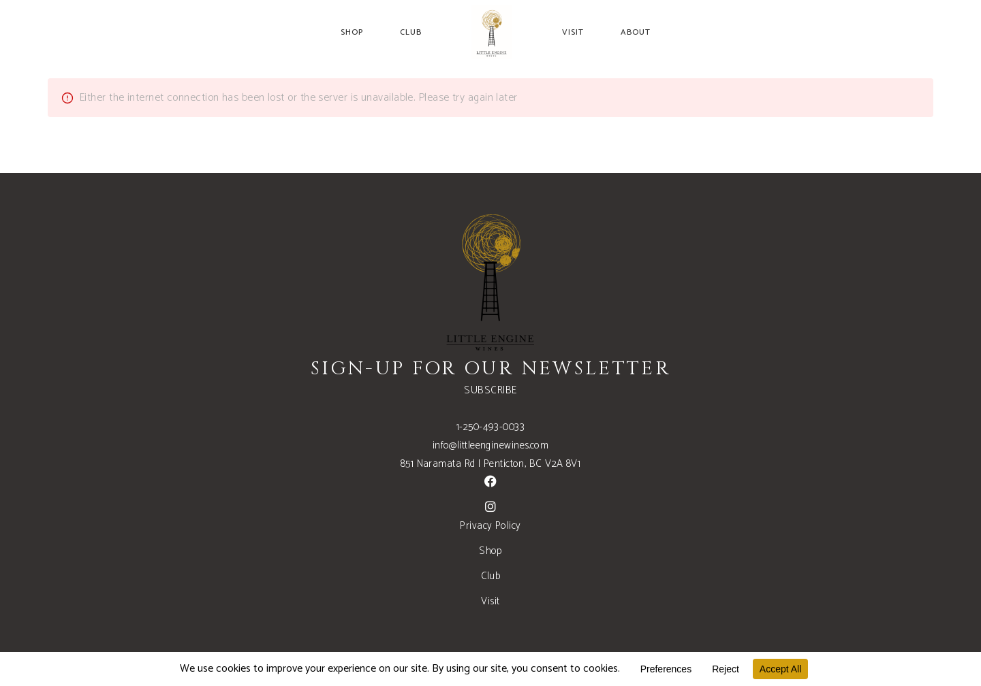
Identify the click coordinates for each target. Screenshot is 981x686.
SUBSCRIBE (490, 390)
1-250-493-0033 (490, 427)
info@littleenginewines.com (491, 445)
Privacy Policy (490, 525)
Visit (490, 601)
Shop (490, 550)
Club (491, 576)
